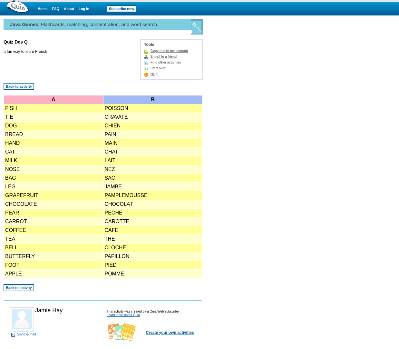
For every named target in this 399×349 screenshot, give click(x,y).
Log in (84, 9)
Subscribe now (121, 9)
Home (43, 9)
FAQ (56, 9)
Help (154, 74)
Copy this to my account (169, 51)
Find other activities (166, 62)
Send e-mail (26, 334)
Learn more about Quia (123, 315)
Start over (158, 68)
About (69, 9)
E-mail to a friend (164, 56)
